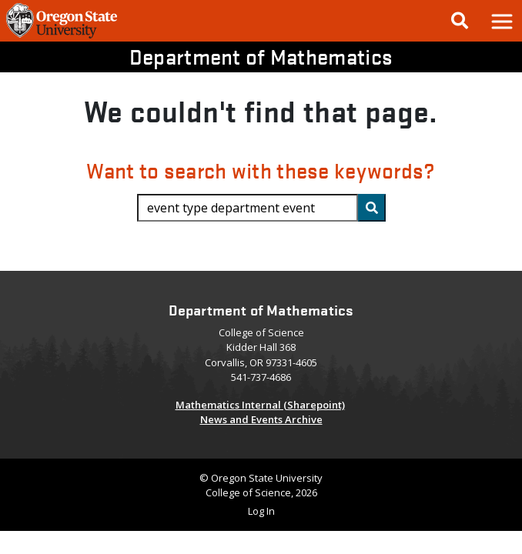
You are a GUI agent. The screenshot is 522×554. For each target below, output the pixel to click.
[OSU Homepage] (61, 36)
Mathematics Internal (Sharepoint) (260, 405)
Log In (261, 511)
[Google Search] (459, 21)
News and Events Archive (261, 419)
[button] (501, 20)
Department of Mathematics (261, 56)
